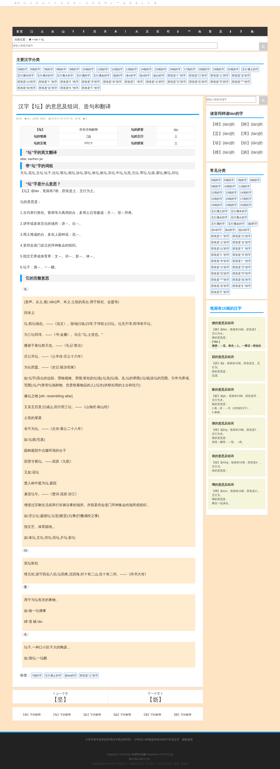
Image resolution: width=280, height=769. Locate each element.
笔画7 (43, 118)
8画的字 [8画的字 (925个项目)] (61, 69)
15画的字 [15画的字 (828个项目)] (160, 69)
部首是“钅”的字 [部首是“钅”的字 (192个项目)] (69, 87)
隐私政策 (187, 739)
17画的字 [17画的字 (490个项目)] (189, 69)
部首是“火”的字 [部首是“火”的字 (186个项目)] (155, 81)
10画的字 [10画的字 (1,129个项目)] (88, 69)
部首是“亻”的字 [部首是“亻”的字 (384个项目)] (177, 75)
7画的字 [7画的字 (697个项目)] (48, 69)
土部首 (35, 118)
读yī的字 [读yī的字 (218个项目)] (144, 75)
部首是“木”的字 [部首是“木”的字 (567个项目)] (112, 81)
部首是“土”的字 (89, 675)
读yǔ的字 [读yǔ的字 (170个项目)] (158, 75)
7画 (88, 136)
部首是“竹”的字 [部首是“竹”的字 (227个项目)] (220, 81)
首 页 (17, 3)
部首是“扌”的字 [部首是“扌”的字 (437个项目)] (69, 81)
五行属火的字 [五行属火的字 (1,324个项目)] (65, 75)
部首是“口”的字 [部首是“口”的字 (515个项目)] (198, 75)
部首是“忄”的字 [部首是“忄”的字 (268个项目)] (48, 81)
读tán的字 (70, 675)
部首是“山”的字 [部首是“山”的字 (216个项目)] (27, 81)
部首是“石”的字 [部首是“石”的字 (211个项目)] (198, 81)
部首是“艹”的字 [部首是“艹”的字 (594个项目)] (241, 81)
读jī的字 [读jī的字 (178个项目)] (117, 75)
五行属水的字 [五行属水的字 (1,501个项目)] (45, 75)
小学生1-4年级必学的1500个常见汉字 (156, 739)
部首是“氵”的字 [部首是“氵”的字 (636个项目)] (134, 81)
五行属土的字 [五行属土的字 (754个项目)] (250, 69)
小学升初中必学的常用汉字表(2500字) (108, 739)
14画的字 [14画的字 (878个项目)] (146, 69)
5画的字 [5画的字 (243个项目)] (22, 69)
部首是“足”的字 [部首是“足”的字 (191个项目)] (48, 87)
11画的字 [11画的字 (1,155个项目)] (102, 69)
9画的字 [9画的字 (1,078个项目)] (74, 69)
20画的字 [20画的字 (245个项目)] (233, 69)
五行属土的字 (53, 675)
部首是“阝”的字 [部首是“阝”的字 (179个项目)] (91, 87)
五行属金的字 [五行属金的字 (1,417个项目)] (101, 75)
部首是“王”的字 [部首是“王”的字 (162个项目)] (177, 81)
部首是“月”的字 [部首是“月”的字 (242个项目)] (91, 81)
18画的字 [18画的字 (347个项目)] (204, 69)
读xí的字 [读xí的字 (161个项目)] (131, 75)
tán (36, 39)
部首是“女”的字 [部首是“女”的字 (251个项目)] (241, 75)
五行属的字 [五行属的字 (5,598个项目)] (83, 75)
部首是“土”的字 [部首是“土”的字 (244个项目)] (220, 75)
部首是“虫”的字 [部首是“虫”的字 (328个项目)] (27, 87)
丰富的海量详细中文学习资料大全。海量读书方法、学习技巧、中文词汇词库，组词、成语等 (140, 763)
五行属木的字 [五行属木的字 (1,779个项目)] (26, 75)
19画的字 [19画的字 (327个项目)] (218, 69)
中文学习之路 (166, 754)
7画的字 (37, 675)
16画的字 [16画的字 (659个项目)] (175, 69)
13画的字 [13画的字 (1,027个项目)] (131, 69)
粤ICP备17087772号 (139, 759)
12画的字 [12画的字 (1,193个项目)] (117, 69)
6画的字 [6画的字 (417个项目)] (35, 69)
